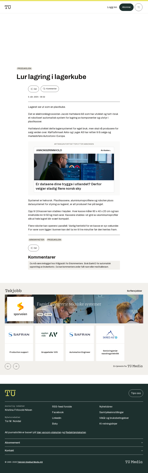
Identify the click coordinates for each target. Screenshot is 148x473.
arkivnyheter (36, 240)
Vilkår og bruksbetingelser (114, 418)
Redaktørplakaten (75, 432)
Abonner (126, 7)
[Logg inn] (111, 7)
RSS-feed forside (62, 406)
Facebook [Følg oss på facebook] (58, 412)
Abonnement (74, 442)
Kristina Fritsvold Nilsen (18, 410)
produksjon (24, 68)
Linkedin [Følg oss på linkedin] (56, 418)
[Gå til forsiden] (8, 7)
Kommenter (50, 89)
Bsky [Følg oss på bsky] (55, 423)
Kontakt (74, 450)
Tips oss (136, 393)
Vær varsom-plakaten (49, 432)
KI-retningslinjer (108, 423)
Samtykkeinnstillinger (111, 412)
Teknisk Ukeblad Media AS (30, 462)
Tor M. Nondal (13, 421)
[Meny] (138, 7)
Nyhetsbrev (105, 406)
